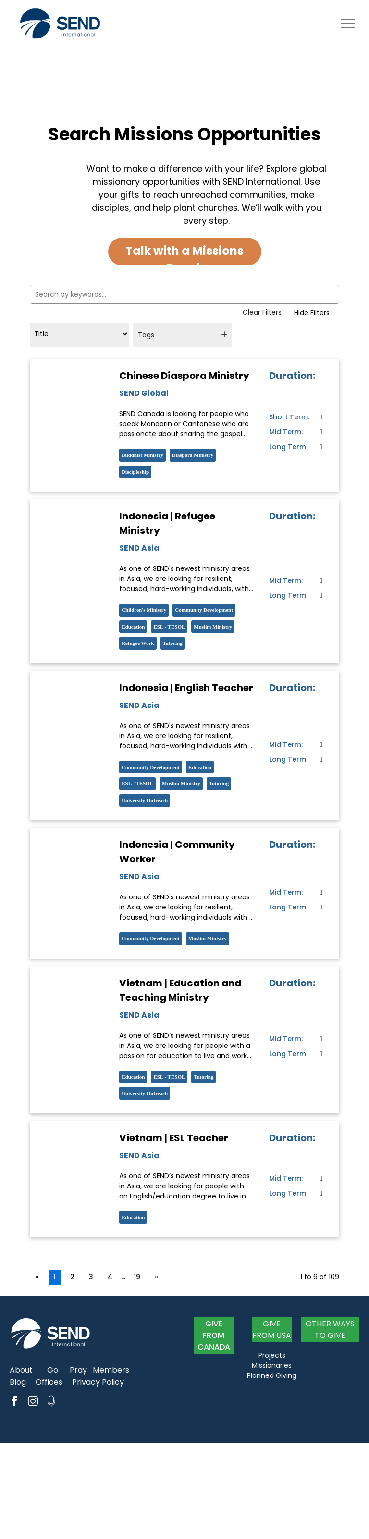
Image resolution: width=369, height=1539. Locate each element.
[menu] (347, 23)
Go (52, 1369)
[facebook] (14, 1403)
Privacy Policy (98, 1382)
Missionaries (272, 1365)
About (21, 1369)
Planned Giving (271, 1375)
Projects (271, 1355)
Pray (78, 1369)
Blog (18, 1382)
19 (137, 1277)
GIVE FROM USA (271, 1329)
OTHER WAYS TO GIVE (330, 1329)
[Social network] (51, 1403)
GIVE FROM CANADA (213, 1335)
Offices (49, 1382)
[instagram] (32, 1403)
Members (111, 1369)
